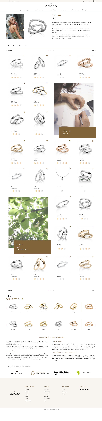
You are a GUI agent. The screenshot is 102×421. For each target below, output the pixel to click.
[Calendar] (13, 1)
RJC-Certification (47, 398)
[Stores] (83, 10)
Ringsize (27, 392)
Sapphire (27, 396)
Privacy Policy (64, 392)
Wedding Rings (16, 366)
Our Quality (46, 396)
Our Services (46, 394)
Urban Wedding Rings (26, 366)
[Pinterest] (81, 389)
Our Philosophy (47, 392)
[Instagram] (83, 389)
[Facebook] (87, 389)
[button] (24, 55)
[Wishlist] (86, 1)
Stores (45, 401)
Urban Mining (28, 401)
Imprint (63, 389)
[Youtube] (86, 389)
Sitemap (63, 394)
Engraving (27, 389)
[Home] (51, 5)
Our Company (46, 389)
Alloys (27, 398)
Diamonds (27, 394)
